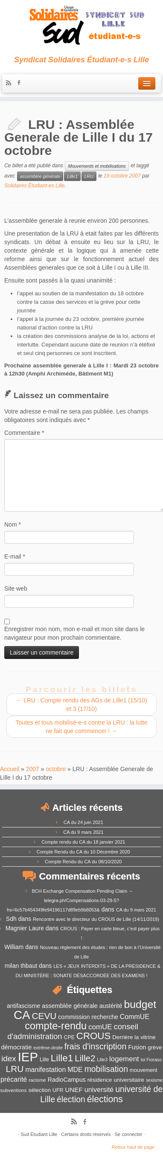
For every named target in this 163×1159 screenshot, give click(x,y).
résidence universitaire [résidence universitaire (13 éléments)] (115, 1080)
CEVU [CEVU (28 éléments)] (44, 1016)
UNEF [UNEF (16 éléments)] (74, 1089)
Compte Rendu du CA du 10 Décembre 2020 (83, 851)
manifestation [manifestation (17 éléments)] (45, 1069)
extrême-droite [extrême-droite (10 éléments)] (48, 1047)
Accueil (9, 769)
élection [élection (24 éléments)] (71, 1099)
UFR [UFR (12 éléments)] (57, 1090)
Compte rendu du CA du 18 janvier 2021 (83, 841)
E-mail (14, 556)
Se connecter (129, 1134)
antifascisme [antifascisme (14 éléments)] (23, 1005)
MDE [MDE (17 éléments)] (75, 1069)
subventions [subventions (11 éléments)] (13, 1090)
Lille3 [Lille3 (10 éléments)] (102, 1059)
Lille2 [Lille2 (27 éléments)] (85, 1058)
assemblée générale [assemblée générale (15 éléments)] (70, 1005)
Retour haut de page (133, 1147)
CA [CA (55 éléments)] (22, 1015)
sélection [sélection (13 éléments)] (40, 1090)
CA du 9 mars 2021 (83, 832)
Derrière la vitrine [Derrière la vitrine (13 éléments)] (133, 1037)
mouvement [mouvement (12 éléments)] (143, 1070)
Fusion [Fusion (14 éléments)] (137, 1047)
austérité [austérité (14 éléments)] (110, 1005)
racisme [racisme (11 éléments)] (37, 1080)
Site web (15, 588)
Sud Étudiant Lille (39, 1134)
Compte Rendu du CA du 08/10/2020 (83, 861)
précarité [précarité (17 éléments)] (13, 1079)
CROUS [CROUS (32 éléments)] (93, 1036)
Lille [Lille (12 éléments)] (44, 1060)
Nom (12, 524)
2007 (32, 769)
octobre (56, 769)
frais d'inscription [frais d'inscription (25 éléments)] (95, 1046)
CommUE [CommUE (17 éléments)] (134, 1016)
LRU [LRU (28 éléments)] (15, 1069)
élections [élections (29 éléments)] (105, 1099)
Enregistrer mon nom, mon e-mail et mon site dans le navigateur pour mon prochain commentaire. (74, 633)
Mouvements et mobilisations (96, 166)
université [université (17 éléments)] (99, 1089)
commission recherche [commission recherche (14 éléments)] (88, 1016)
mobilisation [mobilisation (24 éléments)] (106, 1069)
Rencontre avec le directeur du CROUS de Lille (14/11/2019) (96, 919)
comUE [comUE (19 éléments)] (100, 1027)
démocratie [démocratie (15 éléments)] (16, 1047)
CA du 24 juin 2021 (83, 822)
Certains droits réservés (86, 1134)
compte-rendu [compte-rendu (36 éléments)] (56, 1025)
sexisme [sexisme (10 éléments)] (154, 1080)
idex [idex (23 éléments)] (8, 1058)
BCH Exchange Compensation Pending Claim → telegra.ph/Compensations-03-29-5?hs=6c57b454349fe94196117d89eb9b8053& (70, 900)
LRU (88, 176)
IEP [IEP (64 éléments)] (28, 1057)
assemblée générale (40, 176)
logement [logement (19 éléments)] (124, 1059)
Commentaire (24, 432)
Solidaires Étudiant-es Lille (34, 186)
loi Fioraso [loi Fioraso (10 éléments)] (151, 1059)
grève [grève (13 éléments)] (155, 1047)
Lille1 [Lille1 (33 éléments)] (62, 1058)
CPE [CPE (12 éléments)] (69, 1037)
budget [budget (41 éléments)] (140, 1004)
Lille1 (72, 176)
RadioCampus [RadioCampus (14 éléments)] (67, 1079)
